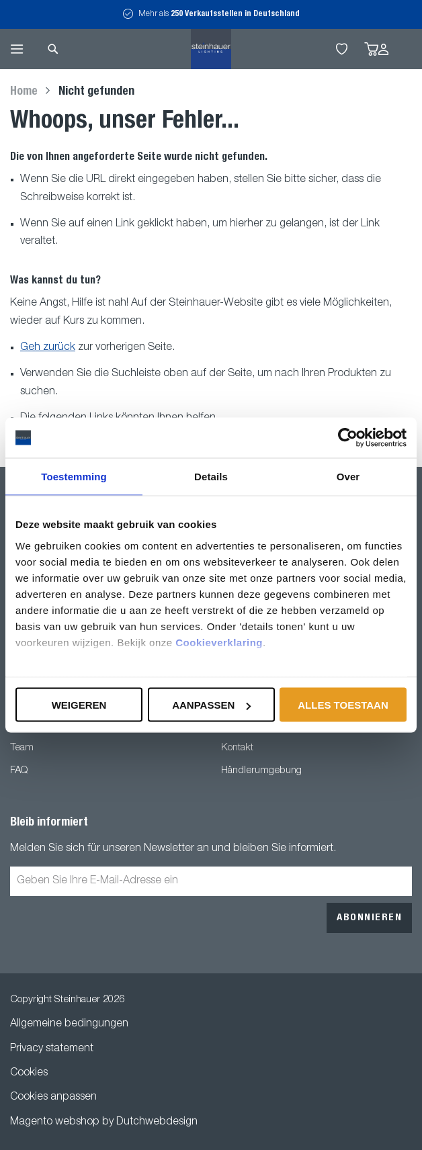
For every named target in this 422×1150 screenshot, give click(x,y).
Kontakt (237, 748)
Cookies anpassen (53, 1097)
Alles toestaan (343, 705)
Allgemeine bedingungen (69, 1024)
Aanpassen (211, 705)
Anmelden (383, 49)
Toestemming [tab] (74, 476)
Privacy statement (51, 1049)
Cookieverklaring (219, 642)
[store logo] (211, 49)
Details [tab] (211, 476)
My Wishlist (341, 49)
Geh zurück (47, 348)
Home (25, 92)
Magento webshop (54, 1122)
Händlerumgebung (261, 771)
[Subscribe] (369, 918)
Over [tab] (348, 476)
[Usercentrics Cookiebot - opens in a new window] (348, 438)
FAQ (19, 771)
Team (22, 748)
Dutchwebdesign (157, 1122)
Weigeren (79, 705)
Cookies (29, 1073)
